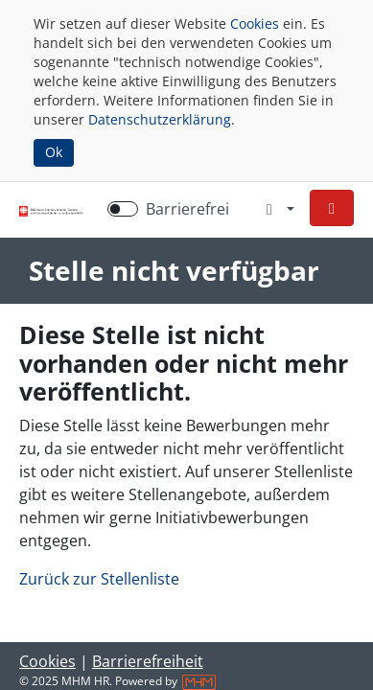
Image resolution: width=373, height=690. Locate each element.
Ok (53, 152)
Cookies (254, 23)
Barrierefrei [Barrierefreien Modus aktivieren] (187, 208)
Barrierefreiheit (147, 661)
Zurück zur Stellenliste (99, 578)
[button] (332, 208)
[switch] (122, 209)
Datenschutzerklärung (159, 119)
